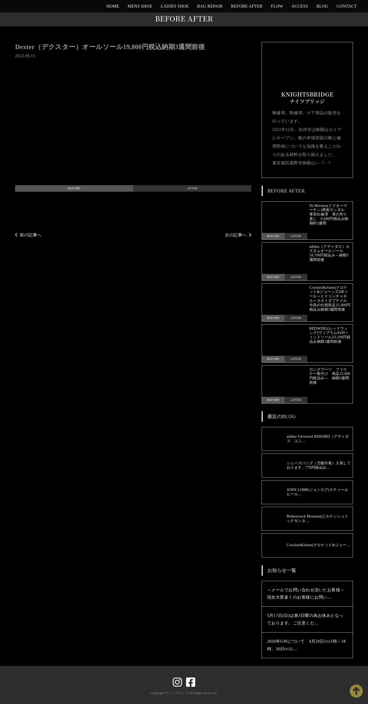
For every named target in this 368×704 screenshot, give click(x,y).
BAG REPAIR (210, 6)
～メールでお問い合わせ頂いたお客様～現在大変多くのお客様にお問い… (306, 594)
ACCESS (300, 6)
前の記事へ (28, 235)
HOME (113, 6)
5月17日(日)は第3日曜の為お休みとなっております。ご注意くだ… (305, 619)
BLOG (322, 6)
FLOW (277, 6)
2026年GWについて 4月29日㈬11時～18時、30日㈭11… (306, 645)
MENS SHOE (140, 6)
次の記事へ (238, 235)
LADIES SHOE (175, 6)
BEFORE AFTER (246, 6)
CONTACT (346, 6)
